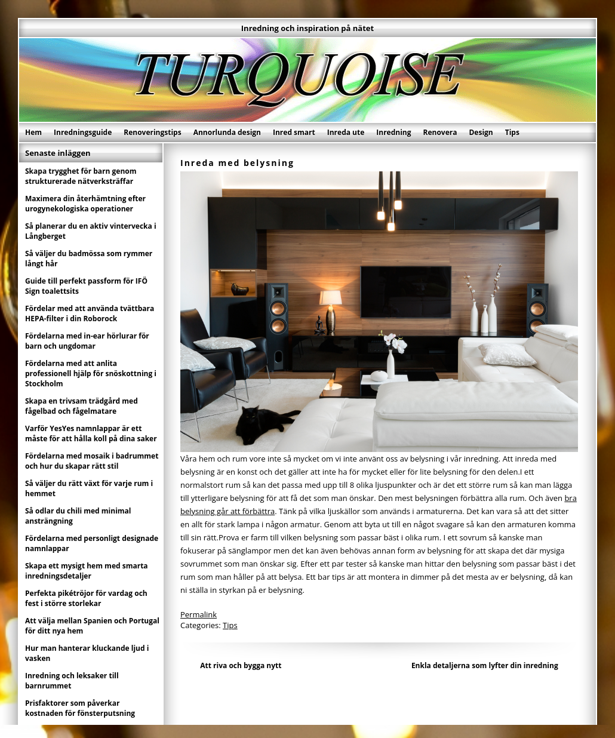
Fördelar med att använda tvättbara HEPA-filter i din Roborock (89, 313)
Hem (33, 132)
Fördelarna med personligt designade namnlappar (91, 543)
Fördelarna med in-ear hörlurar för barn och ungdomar (87, 341)
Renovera (440, 132)
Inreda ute (346, 132)
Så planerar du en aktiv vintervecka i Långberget (90, 231)
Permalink (198, 614)
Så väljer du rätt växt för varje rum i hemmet (89, 488)
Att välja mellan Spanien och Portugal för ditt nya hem (92, 626)
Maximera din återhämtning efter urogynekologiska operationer (85, 203)
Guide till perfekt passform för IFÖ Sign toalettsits (86, 286)
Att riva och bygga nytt (240, 665)
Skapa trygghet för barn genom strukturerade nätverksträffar (81, 176)
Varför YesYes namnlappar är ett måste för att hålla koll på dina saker (91, 433)
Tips (512, 132)
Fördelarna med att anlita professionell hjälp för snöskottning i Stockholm (90, 373)
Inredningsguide (83, 132)
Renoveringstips (152, 132)
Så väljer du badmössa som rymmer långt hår (88, 258)
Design (481, 132)
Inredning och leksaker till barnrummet (72, 681)
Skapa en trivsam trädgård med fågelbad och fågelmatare (81, 406)
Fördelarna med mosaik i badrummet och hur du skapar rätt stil (91, 461)
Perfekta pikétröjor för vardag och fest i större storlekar (86, 598)
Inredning (393, 132)
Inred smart (294, 132)
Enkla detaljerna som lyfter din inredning (484, 665)
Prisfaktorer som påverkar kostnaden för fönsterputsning (80, 708)
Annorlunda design (227, 132)
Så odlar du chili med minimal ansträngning (78, 516)
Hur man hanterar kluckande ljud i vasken (87, 653)
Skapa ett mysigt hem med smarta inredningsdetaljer (86, 571)
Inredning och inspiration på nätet (307, 28)
